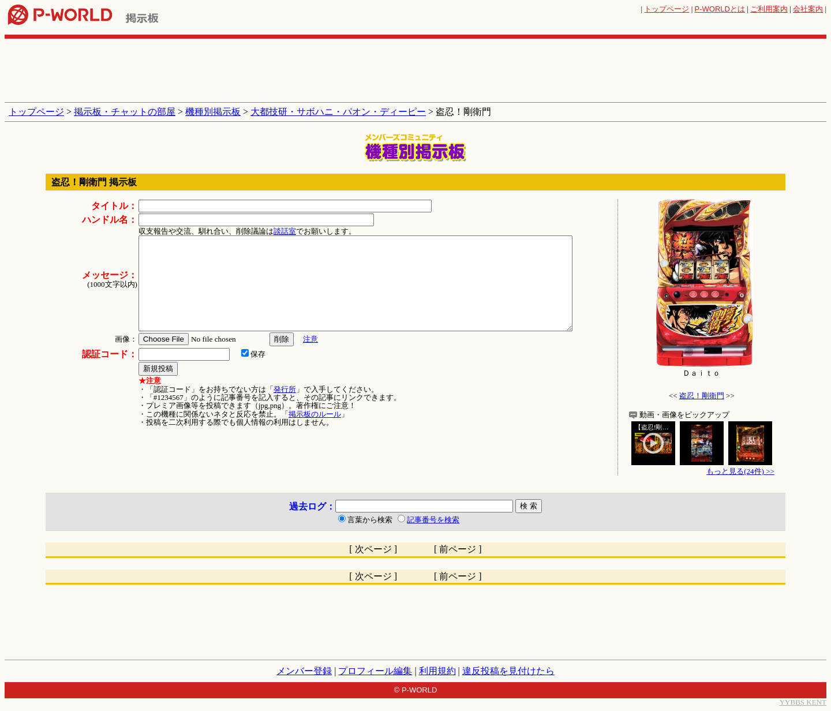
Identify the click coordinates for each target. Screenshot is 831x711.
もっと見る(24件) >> (740, 471)
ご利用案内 (769, 9)
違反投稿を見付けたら (508, 671)
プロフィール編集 (375, 671)
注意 (310, 339)
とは (720, 9)
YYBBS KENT (803, 702)
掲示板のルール (315, 414)
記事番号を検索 (433, 519)
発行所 (285, 389)
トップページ (666, 9)
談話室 (285, 231)
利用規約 (437, 671)
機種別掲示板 (213, 112)
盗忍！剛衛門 (701, 395)
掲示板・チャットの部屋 (124, 112)
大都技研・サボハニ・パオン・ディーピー (338, 112)
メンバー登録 (304, 671)
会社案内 (808, 9)
